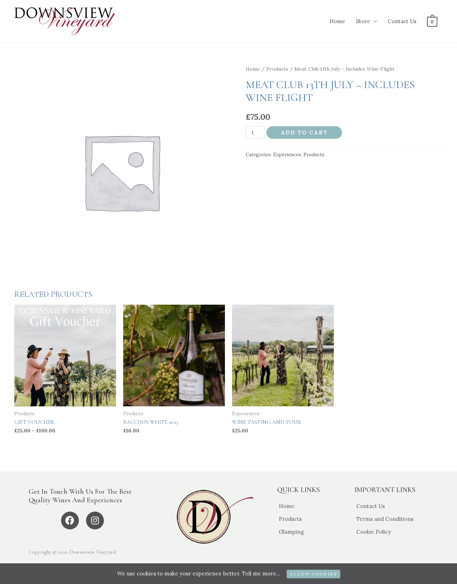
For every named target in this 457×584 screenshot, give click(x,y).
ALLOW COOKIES (313, 574)
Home (338, 21)
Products (277, 69)
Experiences (287, 154)
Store (364, 21)
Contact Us (402, 21)
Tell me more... (260, 573)
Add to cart (304, 132)
